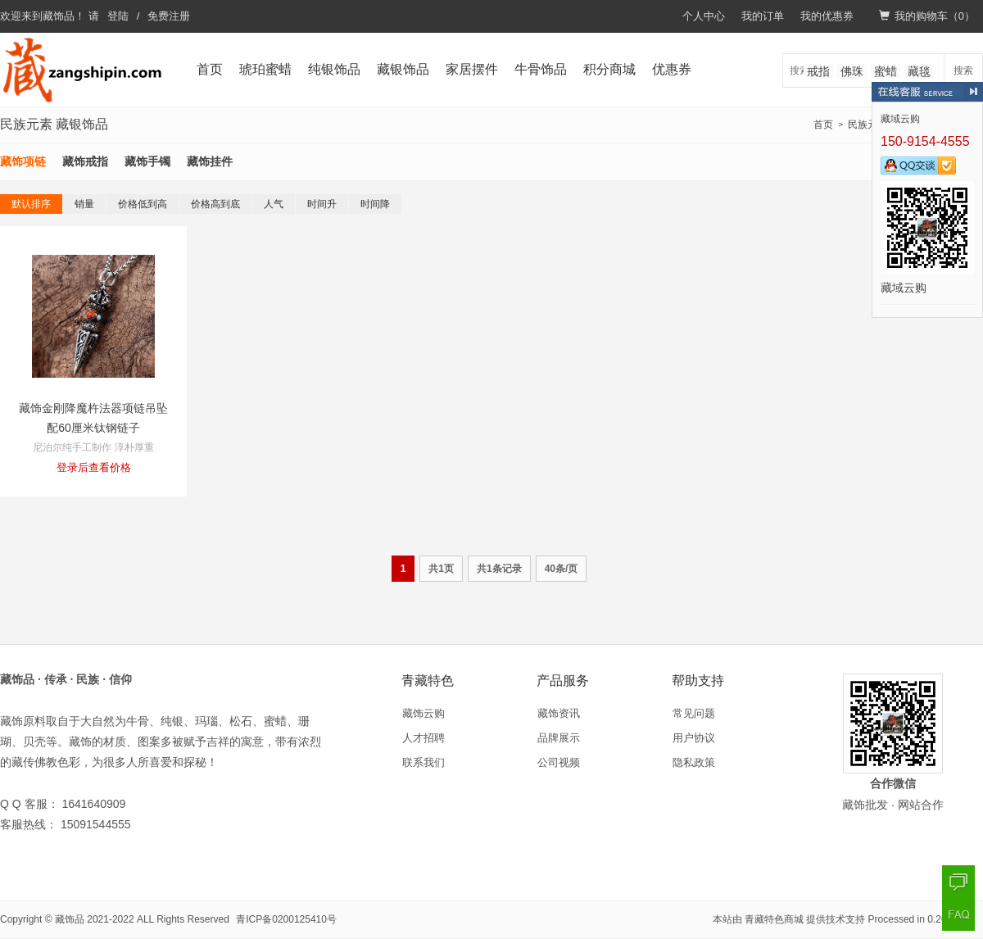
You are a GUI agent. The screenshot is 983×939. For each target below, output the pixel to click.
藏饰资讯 (558, 713)
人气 (273, 204)
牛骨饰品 (540, 69)
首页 (210, 69)
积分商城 (609, 69)
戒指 (818, 71)
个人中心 (703, 16)
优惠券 (671, 69)
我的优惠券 (827, 16)
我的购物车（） (927, 16)
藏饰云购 (423, 713)
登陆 (118, 16)
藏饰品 (59, 16)
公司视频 (558, 762)
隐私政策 (694, 762)
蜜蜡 (885, 71)
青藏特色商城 (774, 919)
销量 (84, 204)
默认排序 (31, 204)
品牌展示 (558, 738)
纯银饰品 (334, 69)
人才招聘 (423, 738)
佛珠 (851, 71)
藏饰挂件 (210, 161)
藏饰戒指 (85, 161)
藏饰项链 (23, 161)
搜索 (963, 70)
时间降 (375, 204)
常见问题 (694, 713)
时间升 (322, 204)
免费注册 (168, 16)
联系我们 (423, 762)
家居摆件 (472, 69)
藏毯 (919, 71)
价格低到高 (142, 204)
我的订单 (762, 16)
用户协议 (694, 738)
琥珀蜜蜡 (265, 69)
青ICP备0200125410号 (286, 919)
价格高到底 (215, 204)
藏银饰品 (403, 69)
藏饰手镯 (147, 161)
